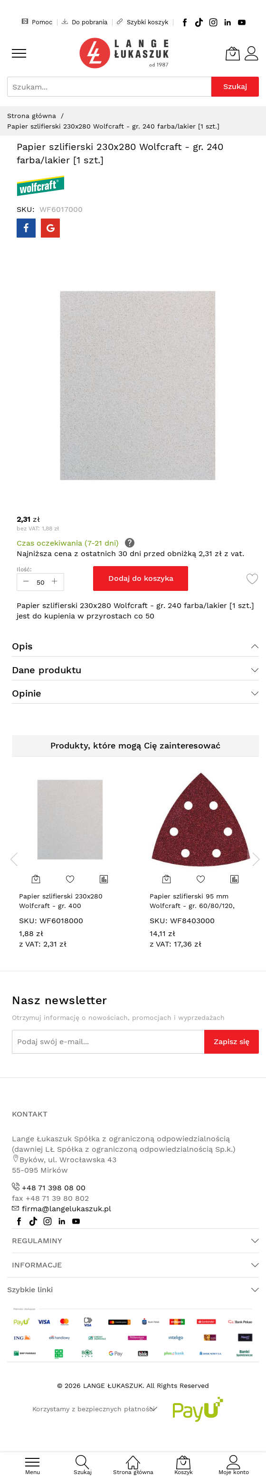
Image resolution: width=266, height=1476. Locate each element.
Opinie (26, 693)
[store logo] (123, 53)
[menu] (19, 53)
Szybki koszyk (142, 22)
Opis (22, 646)
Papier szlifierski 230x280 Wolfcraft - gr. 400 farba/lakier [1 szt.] (61, 905)
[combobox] (109, 87)
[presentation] (14, 858)
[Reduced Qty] (26, 582)
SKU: (28, 920)
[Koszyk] (233, 53)
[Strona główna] (133, 1457)
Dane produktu (46, 670)
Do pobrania (84, 22)
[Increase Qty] (54, 582)
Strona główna (31, 116)
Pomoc (37, 22)
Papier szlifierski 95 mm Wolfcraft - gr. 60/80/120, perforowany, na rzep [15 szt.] (199, 905)
